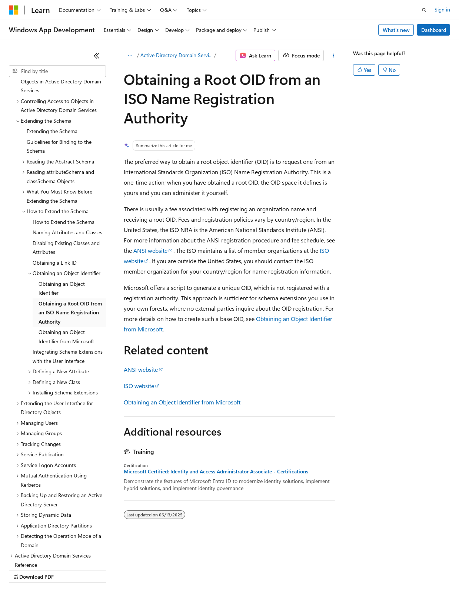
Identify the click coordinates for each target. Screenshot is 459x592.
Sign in (442, 9)
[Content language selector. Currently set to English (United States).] (43, 552)
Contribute (132, 569)
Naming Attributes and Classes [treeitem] (67, 168)
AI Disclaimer (24, 569)
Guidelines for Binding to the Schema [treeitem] (59, 82)
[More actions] (333, 56)
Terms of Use (270, 569)
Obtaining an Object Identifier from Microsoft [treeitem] (66, 272)
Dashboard (433, 29)
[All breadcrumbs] (130, 56)
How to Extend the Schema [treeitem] (63, 157)
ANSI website (150, 250)
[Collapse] (96, 55)
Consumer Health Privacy (213, 569)
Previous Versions (67, 569)
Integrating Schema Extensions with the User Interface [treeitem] (68, 292)
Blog (101, 569)
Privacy (162, 569)
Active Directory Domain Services (176, 55)
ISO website (139, 386)
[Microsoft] (14, 10)
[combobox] (57, 71)
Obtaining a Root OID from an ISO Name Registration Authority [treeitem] (70, 248)
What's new (396, 29)
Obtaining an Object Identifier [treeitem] (62, 224)
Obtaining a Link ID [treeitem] (55, 198)
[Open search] (424, 10)
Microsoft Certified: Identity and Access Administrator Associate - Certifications (216, 471)
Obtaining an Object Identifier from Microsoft (182, 402)
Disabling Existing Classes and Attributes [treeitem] (66, 183)
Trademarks (307, 569)
